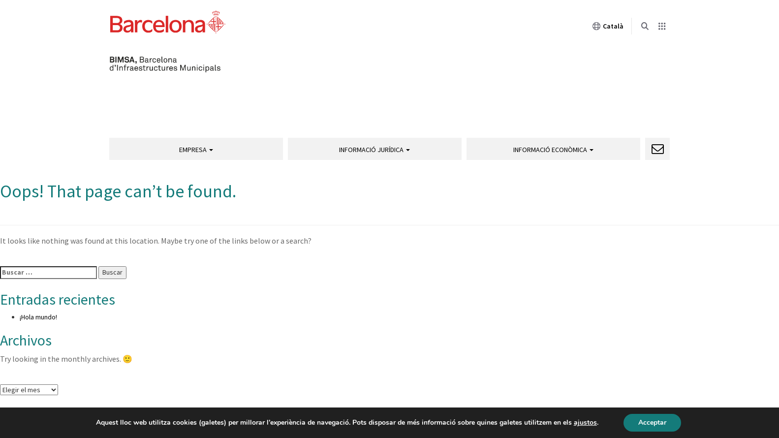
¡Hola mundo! (38, 317)
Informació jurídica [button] (374, 149)
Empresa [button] (196, 149)
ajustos (585, 422)
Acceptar (652, 422)
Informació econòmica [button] (553, 149)
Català (607, 26)
